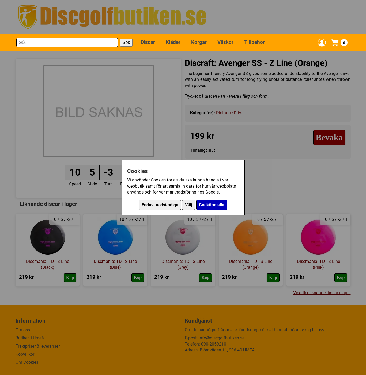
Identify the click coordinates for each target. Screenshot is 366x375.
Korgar (199, 42)
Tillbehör (254, 42)
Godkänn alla (211, 204)
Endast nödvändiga (160, 204)
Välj (188, 204)
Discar (148, 42)
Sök (126, 42)
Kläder (173, 42)
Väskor (225, 42)
